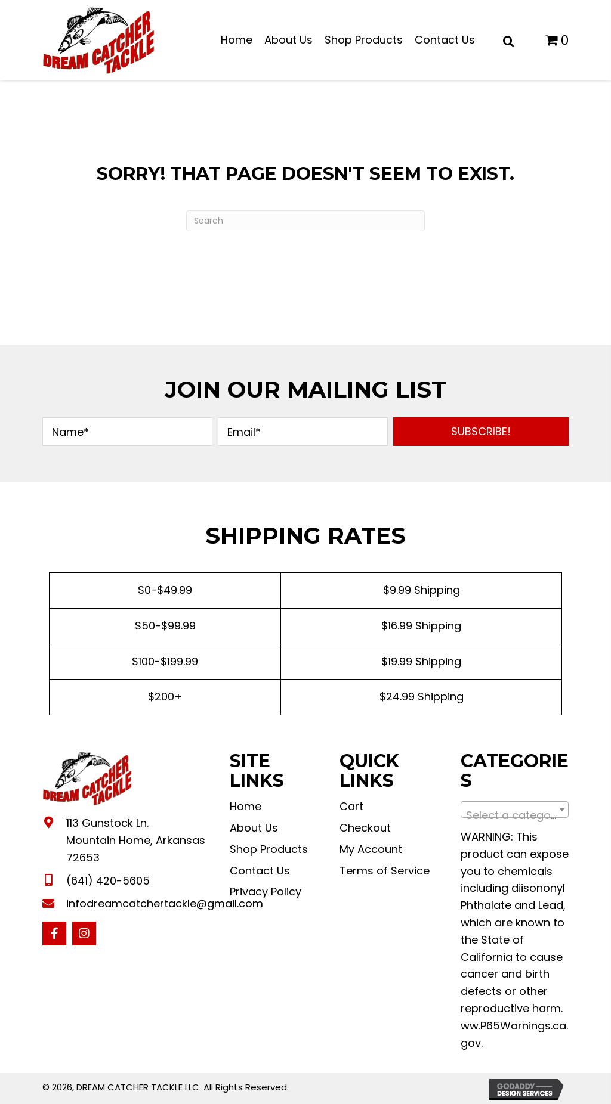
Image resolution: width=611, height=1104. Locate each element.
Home (245, 806)
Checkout (365, 827)
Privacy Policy (265, 891)
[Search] (305, 220)
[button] (481, 431)
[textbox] (514, 815)
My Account (371, 849)
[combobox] (515, 809)
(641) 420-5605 (108, 880)
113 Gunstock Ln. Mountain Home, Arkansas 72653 (135, 840)
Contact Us (260, 870)
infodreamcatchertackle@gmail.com (164, 903)
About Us (254, 827)
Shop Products (269, 849)
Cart (351, 806)
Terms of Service (385, 870)
